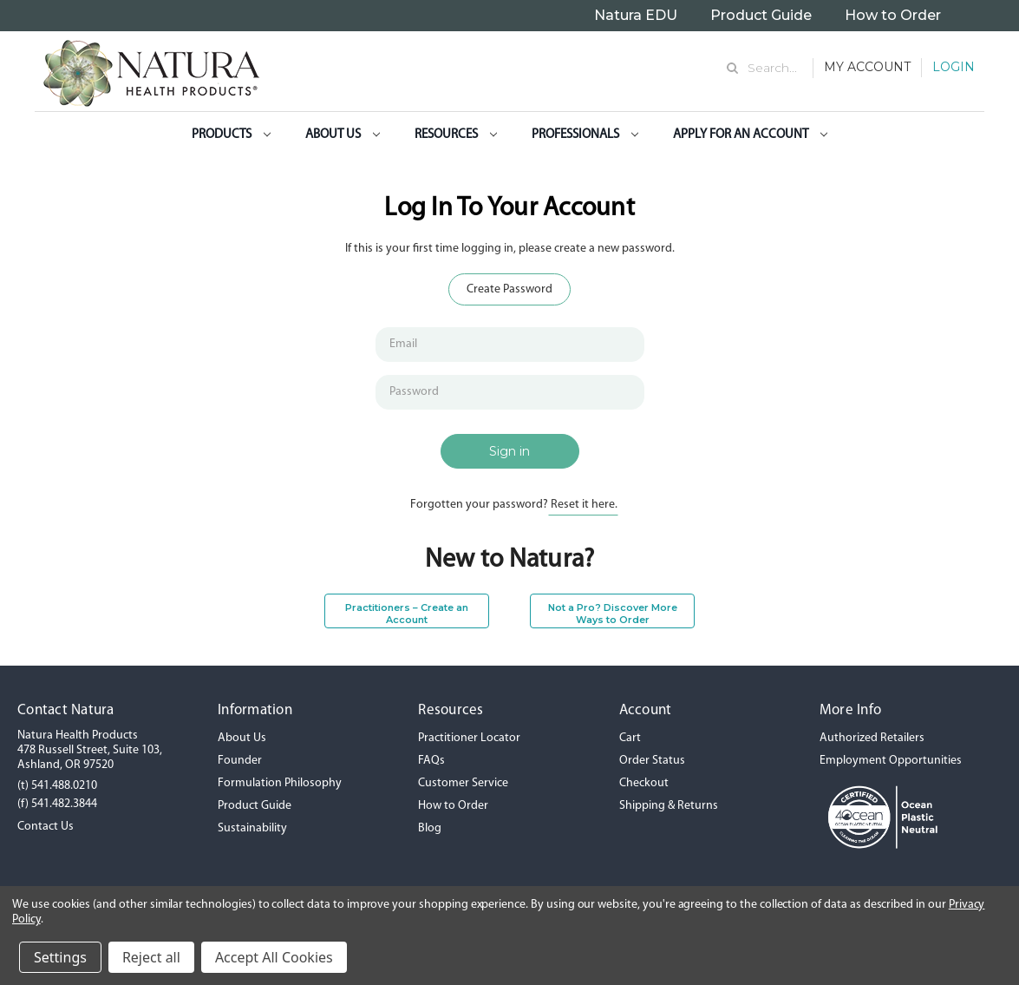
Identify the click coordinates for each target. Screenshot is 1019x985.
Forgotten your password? (513, 504)
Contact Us (45, 826)
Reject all (151, 957)
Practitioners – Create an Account (406, 613)
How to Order (893, 15)
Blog (429, 828)
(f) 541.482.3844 (57, 804)
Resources (456, 134)
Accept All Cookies (274, 957)
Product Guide (761, 15)
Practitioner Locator (469, 738)
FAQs (431, 760)
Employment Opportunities (891, 760)
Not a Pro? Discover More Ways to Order (612, 613)
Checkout (644, 783)
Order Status (652, 760)
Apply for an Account (750, 134)
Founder (240, 760)
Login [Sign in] (953, 67)
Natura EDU (635, 15)
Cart (630, 738)
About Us (342, 134)
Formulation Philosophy (280, 783)
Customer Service (463, 783)
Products (231, 134)
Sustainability (252, 828)
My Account (867, 67)
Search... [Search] (772, 68)
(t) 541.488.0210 (57, 785)
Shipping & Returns (668, 805)
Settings (60, 957)
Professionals (585, 134)
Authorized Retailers (872, 738)
